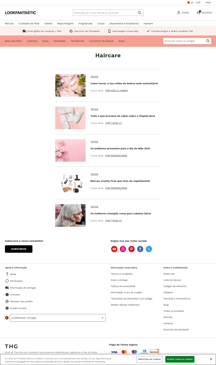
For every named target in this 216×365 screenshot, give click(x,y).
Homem (148, 23)
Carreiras (168, 323)
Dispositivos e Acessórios (124, 23)
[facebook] (140, 249)
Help (208, 2)
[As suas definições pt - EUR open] (194, 2)
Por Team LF (113, 123)
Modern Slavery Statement (125, 305)
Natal (122, 40)
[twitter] (149, 249)
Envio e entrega (119, 280)
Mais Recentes (13, 40)
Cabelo (48, 23)
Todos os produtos (174, 311)
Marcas (9, 23)
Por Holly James (116, 90)
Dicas (45, 40)
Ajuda (13, 274)
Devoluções (16, 281)
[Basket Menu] (204, 12)
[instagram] (123, 249)
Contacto (15, 294)
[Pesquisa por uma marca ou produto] (101, 13)
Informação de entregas (23, 287)
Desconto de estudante (176, 329)
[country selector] (58, 317)
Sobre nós (169, 274)
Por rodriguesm (116, 155)
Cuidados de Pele (29, 23)
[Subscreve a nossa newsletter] (18, 249)
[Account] (183, 12)
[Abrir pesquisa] (139, 13)
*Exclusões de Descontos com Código (131, 298)
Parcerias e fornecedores (177, 298)
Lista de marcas (172, 280)
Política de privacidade (123, 286)
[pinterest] (131, 249)
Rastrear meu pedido (21, 301)
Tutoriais (32, 40)
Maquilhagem (65, 23)
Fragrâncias (85, 23)
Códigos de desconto (175, 286)
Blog (166, 305)
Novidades (60, 40)
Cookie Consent (18, 308)
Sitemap (168, 317)
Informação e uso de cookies (126, 292)
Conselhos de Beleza (101, 40)
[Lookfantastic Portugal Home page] (31, 12)
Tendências (77, 40)
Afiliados (168, 292)
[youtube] (114, 249)
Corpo (101, 23)
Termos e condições (122, 274)
